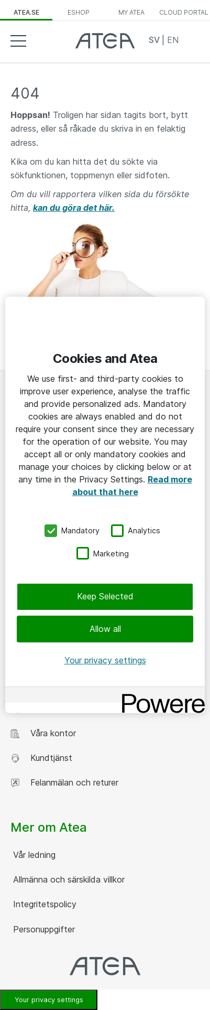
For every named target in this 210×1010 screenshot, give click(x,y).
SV (155, 40)
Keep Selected (105, 596)
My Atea (131, 12)
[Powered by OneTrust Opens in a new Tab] (160, 696)
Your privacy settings (105, 660)
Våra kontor (43, 733)
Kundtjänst (41, 758)
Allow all (105, 628)
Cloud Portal (183, 12)
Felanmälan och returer (64, 782)
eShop (79, 12)
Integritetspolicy (43, 904)
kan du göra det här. (74, 207)
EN (173, 40)
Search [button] (191, 40)
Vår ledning (33, 855)
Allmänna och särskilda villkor (67, 879)
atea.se (26, 12)
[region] (105, 505)
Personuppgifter (42, 929)
